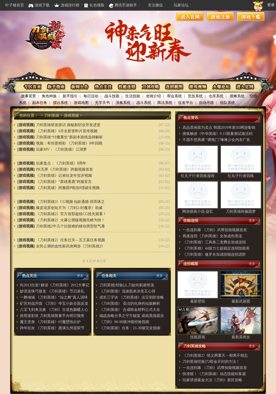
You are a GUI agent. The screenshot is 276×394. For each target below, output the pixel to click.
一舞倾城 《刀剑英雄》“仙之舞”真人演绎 (54, 297)
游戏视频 (197, 86)
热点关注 (103, 86)
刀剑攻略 (150, 86)
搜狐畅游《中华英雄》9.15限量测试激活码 (217, 134)
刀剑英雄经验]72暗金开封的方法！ (211, 362)
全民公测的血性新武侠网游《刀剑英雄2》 (70, 246)
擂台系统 (60, 103)
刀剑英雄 (51, 116)
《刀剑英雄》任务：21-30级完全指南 (129, 328)
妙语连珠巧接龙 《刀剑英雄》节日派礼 (52, 291)
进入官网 (190, 16)
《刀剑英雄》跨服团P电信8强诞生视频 (68, 188)
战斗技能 (111, 96)
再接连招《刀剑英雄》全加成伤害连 (212, 236)
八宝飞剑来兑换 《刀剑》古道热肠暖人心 (54, 310)
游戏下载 (251, 16)
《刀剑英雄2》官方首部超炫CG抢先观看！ (71, 214)
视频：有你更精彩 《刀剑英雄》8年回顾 (69, 143)
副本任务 (39, 103)
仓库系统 (216, 96)
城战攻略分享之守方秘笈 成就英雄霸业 (131, 316)
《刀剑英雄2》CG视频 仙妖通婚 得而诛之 (70, 202)
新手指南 (57, 86)
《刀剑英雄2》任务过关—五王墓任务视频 (70, 240)
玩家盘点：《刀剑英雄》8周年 (61, 163)
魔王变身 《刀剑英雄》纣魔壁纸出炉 (50, 322)
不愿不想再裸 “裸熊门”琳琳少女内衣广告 (216, 140)
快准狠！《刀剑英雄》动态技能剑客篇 (214, 374)
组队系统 (227, 103)
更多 (80, 276)
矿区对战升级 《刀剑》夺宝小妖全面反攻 (54, 303)
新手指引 (70, 96)
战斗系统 (143, 103)
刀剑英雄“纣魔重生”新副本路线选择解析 (69, 137)
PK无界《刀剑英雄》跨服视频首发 (64, 169)
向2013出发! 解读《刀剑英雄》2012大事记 (54, 285)
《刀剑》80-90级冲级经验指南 (124, 322)
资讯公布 (80, 86)
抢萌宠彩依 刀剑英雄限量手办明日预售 (52, 316)
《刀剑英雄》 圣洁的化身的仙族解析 (129, 303)
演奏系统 (123, 103)
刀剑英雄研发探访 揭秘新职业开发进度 (68, 125)
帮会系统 (174, 96)
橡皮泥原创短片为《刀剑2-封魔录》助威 (69, 208)
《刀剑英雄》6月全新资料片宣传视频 (67, 131)
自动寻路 (206, 103)
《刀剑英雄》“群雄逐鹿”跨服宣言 (63, 182)
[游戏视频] (26, 125)
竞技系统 (195, 96)
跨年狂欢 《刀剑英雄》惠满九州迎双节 (52, 328)
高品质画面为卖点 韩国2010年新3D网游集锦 (218, 128)
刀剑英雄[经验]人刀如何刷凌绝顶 (126, 285)
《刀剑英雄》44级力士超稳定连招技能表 (216, 248)
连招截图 (174, 86)
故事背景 (28, 96)
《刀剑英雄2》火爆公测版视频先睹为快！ (70, 220)
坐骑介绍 (153, 96)
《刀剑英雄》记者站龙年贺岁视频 (64, 176)
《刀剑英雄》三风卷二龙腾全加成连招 (214, 242)
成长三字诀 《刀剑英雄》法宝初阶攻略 (131, 297)
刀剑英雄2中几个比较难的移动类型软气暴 (70, 226)
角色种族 (49, 96)
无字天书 (102, 103)
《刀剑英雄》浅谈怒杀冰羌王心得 (127, 291)
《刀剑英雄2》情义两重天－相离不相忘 (215, 355)
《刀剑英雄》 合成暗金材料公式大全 (129, 310)
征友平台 (185, 103)
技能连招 (127, 86)
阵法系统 (164, 103)
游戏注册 (220, 16)
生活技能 (132, 96)
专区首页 (33, 86)
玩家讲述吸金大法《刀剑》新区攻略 (212, 380)
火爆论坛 (221, 86)
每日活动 (90, 96)
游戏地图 (81, 103)
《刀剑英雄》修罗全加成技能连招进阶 (214, 254)
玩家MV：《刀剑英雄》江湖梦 (61, 149)
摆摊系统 (237, 96)
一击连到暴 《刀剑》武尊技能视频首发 (214, 230)
